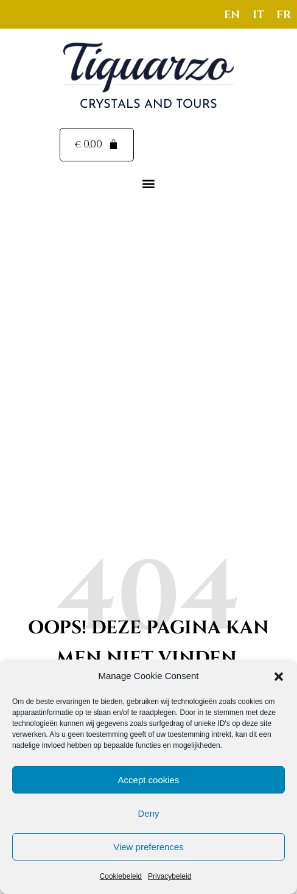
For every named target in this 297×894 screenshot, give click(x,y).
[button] (279, 677)
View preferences (148, 847)
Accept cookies (149, 780)
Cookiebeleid (121, 876)
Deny (148, 813)
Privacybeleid (169, 876)
